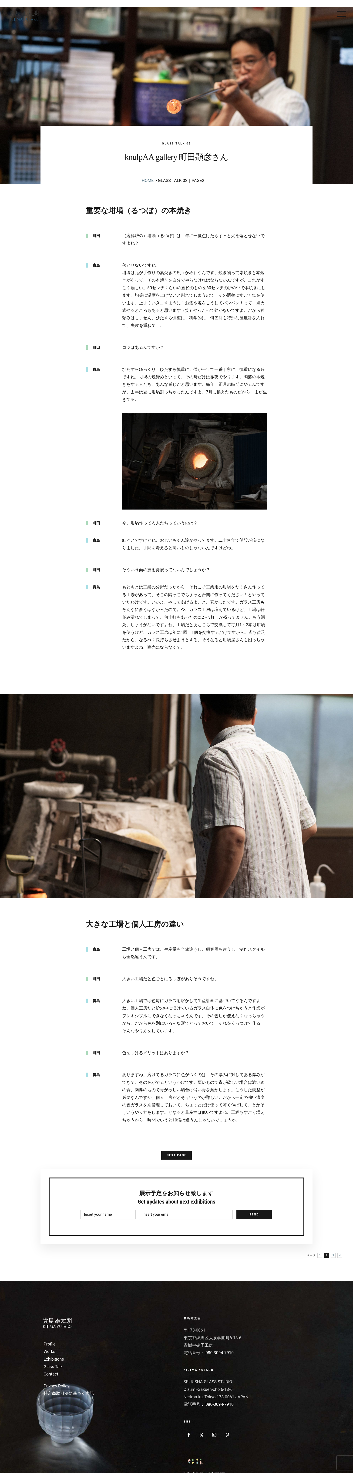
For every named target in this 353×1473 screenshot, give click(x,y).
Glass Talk (53, 1366)
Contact (51, 1374)
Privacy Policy (56, 1385)
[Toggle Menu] (341, 14)
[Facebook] (189, 1435)
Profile (49, 1344)
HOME (148, 180)
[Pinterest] (227, 1435)
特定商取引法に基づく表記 (69, 1393)
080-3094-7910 (219, 1352)
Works (49, 1351)
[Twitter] (201, 1435)
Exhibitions (54, 1359)
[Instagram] (214, 1435)
